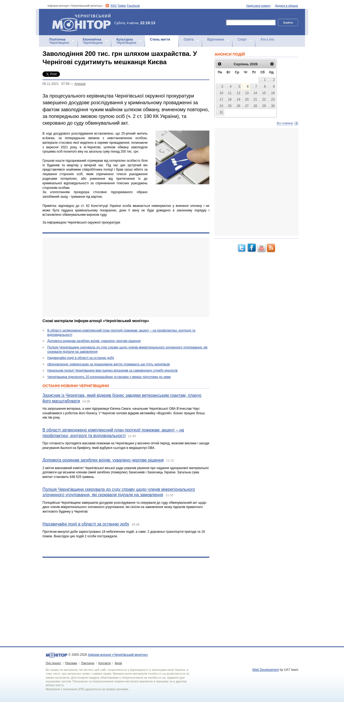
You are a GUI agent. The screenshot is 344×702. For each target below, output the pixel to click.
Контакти (104, 663)
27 (247, 106)
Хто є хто (267, 39)
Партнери (87, 663)
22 (264, 99)
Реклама (71, 663)
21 (255, 99)
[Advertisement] (125, 277)
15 (264, 93)
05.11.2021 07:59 (55, 84)
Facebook (133, 5)
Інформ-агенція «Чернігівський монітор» (83, 22)
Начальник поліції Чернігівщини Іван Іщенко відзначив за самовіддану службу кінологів (112, 370)
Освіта (189, 39)
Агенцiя (79, 84)
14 (255, 93)
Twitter (121, 5)
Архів (118, 663)
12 (238, 93)
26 (238, 106)
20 (247, 99)
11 (229, 93)
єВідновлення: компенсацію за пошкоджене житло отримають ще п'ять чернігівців (108, 364)
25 (229, 106)
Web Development (265, 670)
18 (229, 99)
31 (221, 112)
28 (255, 106)
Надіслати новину (258, 5)
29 (264, 106)
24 (221, 106)
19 (238, 99)
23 (273, 99)
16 (273, 93)
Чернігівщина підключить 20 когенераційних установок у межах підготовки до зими (109, 377)
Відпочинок (215, 39)
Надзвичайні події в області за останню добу (80, 358)
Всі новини (285, 123)
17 (221, 99)
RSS (113, 5)
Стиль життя (160, 39)
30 (273, 106)
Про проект (53, 663)
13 (247, 93)
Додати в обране (286, 5)
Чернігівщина (59, 41)
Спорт (242, 39)
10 (221, 93)
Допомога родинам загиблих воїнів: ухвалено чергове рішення (94, 341)
